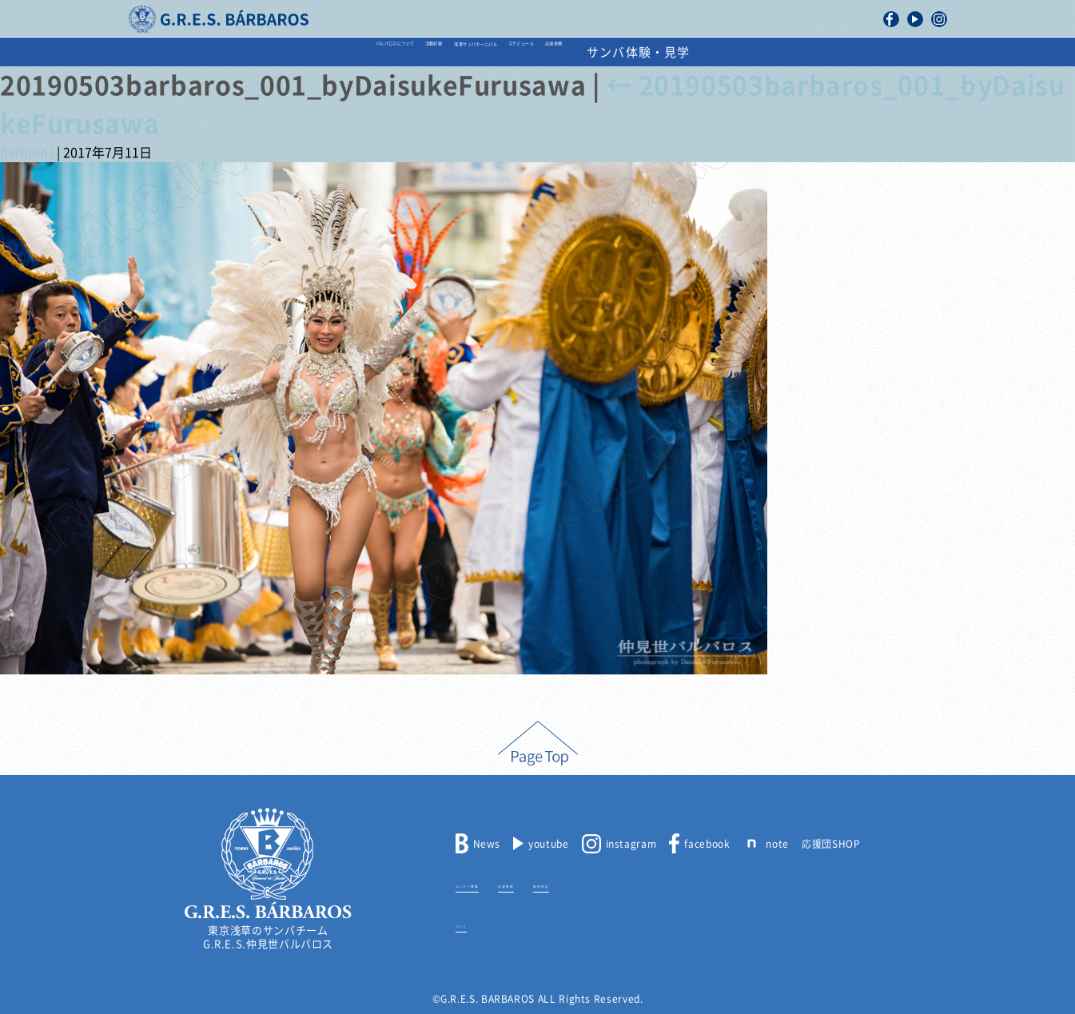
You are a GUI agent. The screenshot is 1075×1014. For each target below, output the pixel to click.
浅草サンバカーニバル (487, 52)
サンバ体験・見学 (835, 52)
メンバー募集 (487, 884)
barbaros (27, 152)
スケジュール (624, 52)
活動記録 (362, 52)
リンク (471, 924)
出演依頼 (721, 52)
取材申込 (618, 884)
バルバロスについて (246, 52)
